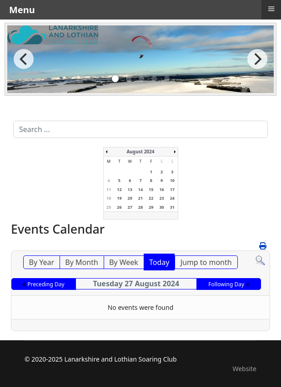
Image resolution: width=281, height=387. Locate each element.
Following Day (226, 284)
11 (108, 189)
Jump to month (206, 262)
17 (172, 189)
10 (172, 180)
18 (108, 198)
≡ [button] (271, 8)
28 (140, 207)
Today (159, 262)
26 (119, 207)
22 (151, 198)
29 (151, 207)
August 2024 (140, 151)
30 (161, 207)
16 (161, 189)
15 (151, 189)
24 (172, 198)
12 (119, 189)
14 (140, 189)
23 (161, 198)
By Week (123, 262)
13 (130, 189)
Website (244, 368)
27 (130, 207)
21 (140, 198)
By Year (42, 262)
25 (108, 207)
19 (119, 198)
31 (172, 207)
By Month (81, 262)
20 (130, 198)
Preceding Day (45, 284)
